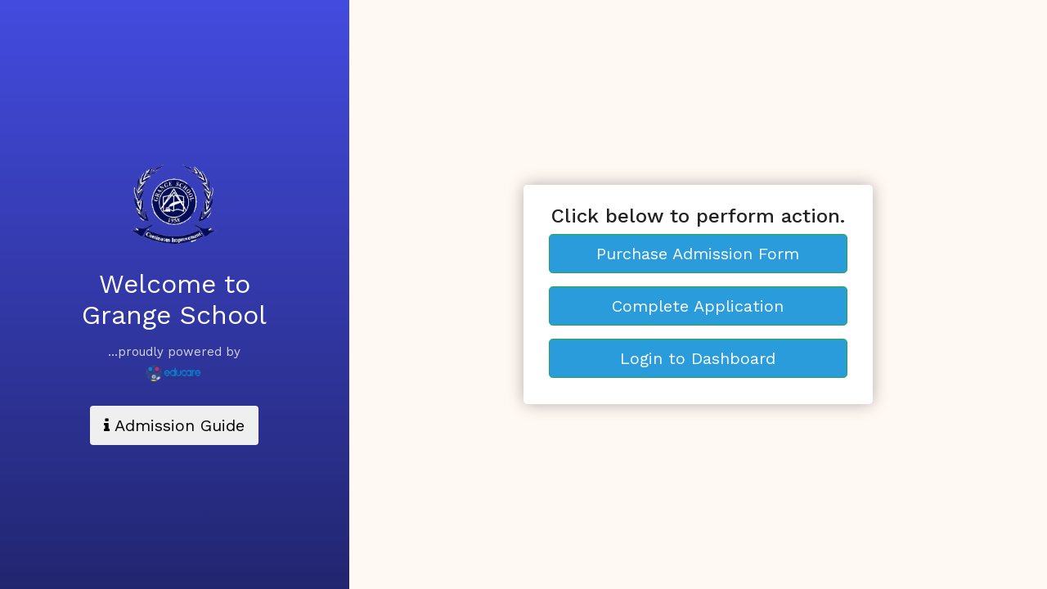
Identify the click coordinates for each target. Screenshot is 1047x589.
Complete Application (698, 306)
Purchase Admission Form (697, 253)
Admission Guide (174, 425)
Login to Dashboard (697, 358)
